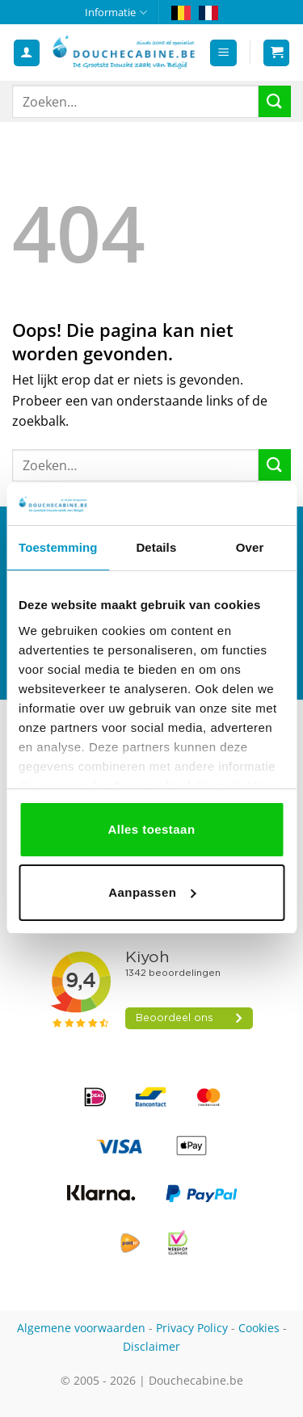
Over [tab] (250, 547)
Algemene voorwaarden (81, 1327)
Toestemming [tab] (58, 547)
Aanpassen (152, 892)
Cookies (259, 1327)
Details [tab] (156, 547)
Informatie (115, 12)
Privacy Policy (192, 1327)
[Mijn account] (27, 53)
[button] (223, 53)
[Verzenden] (275, 101)
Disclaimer (151, 1346)
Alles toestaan (151, 829)
